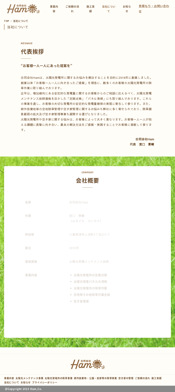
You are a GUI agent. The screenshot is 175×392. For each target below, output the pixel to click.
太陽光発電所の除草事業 (58, 378)
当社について (11, 382)
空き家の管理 (126, 378)
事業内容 (9, 378)
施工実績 (156, 378)
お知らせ (26, 382)
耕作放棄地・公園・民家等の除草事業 (95, 378)
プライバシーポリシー (44, 382)
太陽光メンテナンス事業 (29, 378)
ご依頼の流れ (142, 378)
